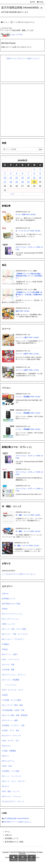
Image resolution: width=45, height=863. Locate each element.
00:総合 (5, 609)
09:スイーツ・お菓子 (10, 654)
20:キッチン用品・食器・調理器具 (15, 715)
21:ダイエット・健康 (10, 720)
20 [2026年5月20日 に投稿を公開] (22, 182)
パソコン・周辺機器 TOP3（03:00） (28, 429)
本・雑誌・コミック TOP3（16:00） (28, 515)
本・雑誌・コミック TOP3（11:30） (27, 546)
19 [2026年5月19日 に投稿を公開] (16, 182)
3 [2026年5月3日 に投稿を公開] (4, 173)
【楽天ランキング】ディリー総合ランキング (22, 58)
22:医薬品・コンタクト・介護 (13, 725)
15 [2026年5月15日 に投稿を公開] (34, 177)
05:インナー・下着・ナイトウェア (15, 634)
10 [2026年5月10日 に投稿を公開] (5, 177)
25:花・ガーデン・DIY (10, 741)
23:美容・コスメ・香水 (10, 730)
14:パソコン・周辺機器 (10, 680)
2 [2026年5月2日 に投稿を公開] (40, 169)
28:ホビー (5, 756)
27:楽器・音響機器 (9, 751)
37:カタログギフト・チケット (13, 801)
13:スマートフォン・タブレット (14, 675)
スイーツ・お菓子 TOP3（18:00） (28, 337)
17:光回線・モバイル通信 (11, 700)
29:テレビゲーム (8, 761)
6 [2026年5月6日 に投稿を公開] (22, 173)
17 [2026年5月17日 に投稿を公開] (5, 182)
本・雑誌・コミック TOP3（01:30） (28, 531)
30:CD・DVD (7, 766)
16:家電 (5, 695)
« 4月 (12, 194)
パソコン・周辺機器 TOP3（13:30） (28, 413)
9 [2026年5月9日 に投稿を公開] (40, 173)
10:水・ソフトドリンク (10, 659)
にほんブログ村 (11, 35)
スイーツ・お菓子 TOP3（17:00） (28, 354)
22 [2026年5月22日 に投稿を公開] (34, 182)
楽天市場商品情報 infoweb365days (16, 818)
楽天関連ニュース (8, 599)
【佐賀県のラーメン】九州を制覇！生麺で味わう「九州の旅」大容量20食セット (29, 294)
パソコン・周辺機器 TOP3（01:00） (28, 397)
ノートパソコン (11, 685)
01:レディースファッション (12, 614)
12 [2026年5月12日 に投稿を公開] (16, 177)
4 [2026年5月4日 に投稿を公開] (10, 173)
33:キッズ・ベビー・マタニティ (14, 781)
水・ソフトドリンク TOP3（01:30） (28, 231)
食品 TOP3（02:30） (23, 311)
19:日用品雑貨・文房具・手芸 (13, 710)
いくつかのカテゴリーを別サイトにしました (19, 574)
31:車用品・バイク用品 (10, 771)
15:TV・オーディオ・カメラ (12, 690)
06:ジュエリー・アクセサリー (13, 639)
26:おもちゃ (6, 746)
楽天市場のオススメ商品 (11, 604)
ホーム (5, 22)
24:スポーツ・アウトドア (11, 736)
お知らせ (5, 593)
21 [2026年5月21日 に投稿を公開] (28, 182)
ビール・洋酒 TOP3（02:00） (26, 214)
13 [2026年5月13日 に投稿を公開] (22, 177)
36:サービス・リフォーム (11, 796)
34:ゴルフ (5, 786)
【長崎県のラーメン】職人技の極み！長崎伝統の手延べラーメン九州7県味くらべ (29, 276)
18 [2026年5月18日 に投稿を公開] (11, 182)
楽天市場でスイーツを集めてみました (17, 822)
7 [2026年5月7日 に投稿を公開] (28, 173)
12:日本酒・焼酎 (8, 670)
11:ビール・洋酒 (8, 664)
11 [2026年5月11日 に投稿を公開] (11, 177)
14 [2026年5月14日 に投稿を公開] (28, 177)
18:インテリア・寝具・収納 (12, 705)
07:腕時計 (5, 644)
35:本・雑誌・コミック (10, 791)
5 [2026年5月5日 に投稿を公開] (16, 173)
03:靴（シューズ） (9, 624)
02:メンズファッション (10, 619)
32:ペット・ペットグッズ (11, 776)
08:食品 (5, 649)
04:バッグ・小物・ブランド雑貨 (14, 629)
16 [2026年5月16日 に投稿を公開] (40, 177)
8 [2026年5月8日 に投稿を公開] (34, 173)
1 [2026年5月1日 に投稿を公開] (34, 169)
